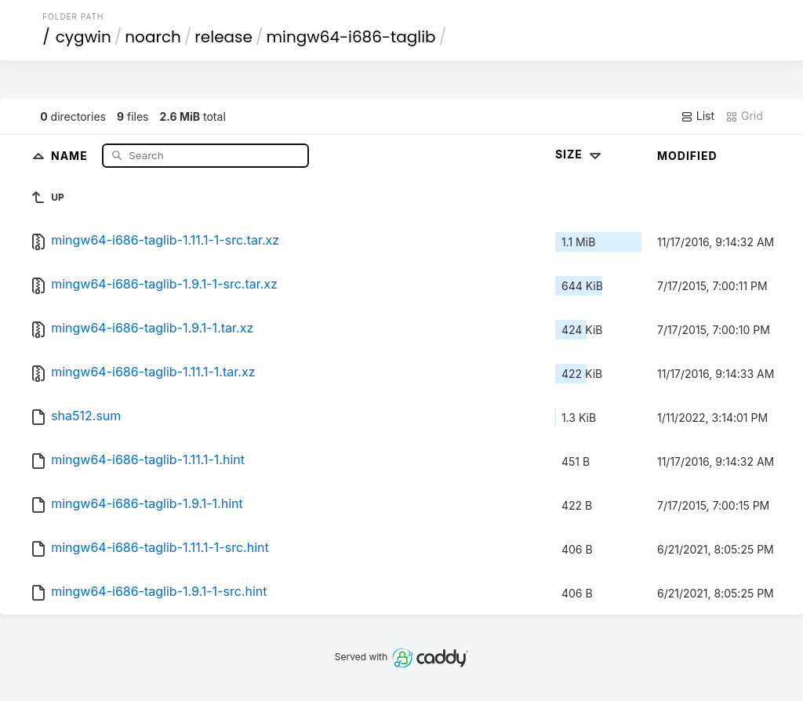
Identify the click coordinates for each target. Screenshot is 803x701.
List (697, 116)
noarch (153, 37)
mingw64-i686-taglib (350, 37)
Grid (744, 116)
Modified (687, 155)
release (223, 37)
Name (71, 155)
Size (580, 154)
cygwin (83, 37)
